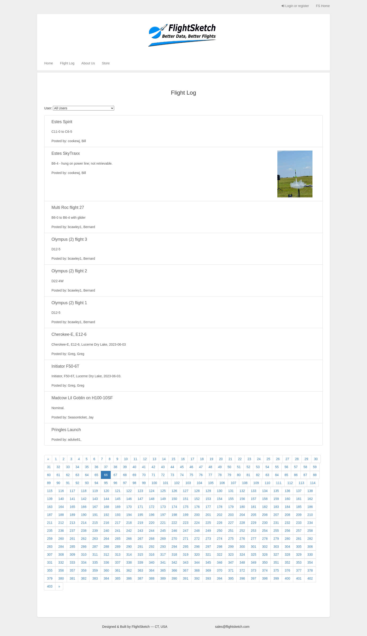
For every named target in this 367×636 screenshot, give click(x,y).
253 (253, 530)
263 (95, 538)
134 (265, 491)
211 (49, 523)
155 (231, 499)
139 (49, 499)
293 (163, 546)
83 (267, 475)
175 (185, 507)
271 (185, 538)
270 (174, 538)
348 (242, 562)
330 (310, 554)
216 (106, 523)
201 (208, 515)
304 (287, 546)
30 (316, 459)
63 (77, 475)
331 (49, 562)
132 (242, 491)
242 (129, 530)
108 (244, 483)
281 (298, 538)
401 (298, 578)
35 (87, 467)
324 (242, 554)
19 (211, 459)
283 (49, 546)
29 (306, 459)
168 (106, 507)
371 (231, 570)
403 (49, 586)
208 (287, 515)
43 (163, 467)
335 (95, 562)
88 (315, 475)
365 (163, 570)
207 (276, 515)
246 (174, 530)
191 (95, 515)
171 (140, 507)
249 (208, 530)
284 (61, 546)
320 (197, 554)
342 (174, 562)
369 (208, 570)
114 (312, 483)
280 (287, 538)
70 (144, 475)
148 (151, 499)
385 (117, 578)
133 (253, 491)
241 (117, 530)
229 (253, 523)
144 (106, 499)
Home (48, 63)
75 (191, 475)
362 (129, 570)
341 (163, 562)
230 (265, 523)
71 (153, 475)
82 (258, 475)
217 (117, 523)
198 (174, 515)
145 (117, 499)
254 (265, 530)
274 (219, 538)
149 (163, 499)
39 (125, 467)
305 (298, 546)
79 (229, 475)
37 (106, 467)
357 (72, 570)
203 (231, 515)
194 (129, 515)
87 (305, 475)
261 (72, 538)
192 (106, 515)
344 (197, 562)
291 (140, 546)
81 (248, 475)
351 (276, 562)
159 (276, 499)
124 (151, 491)
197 (163, 515)
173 (163, 507)
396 (242, 578)
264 (106, 538)
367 (185, 570)
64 (87, 475)
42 (153, 467)
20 (221, 459)
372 (242, 570)
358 (83, 570)
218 (129, 523)
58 (305, 467)
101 (165, 483)
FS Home (323, 6)
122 (129, 491)
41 (144, 467)
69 (134, 475)
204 (242, 515)
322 (219, 554)
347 (231, 562)
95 (106, 483)
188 (61, 515)
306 (310, 546)
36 (96, 467)
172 (151, 507)
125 (163, 491)
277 (253, 538)
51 (239, 467)
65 (96, 475)
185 (298, 507)
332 (61, 562)
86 (296, 475)
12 (145, 459)
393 (208, 578)
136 (287, 491)
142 (83, 499)
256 (287, 530)
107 (233, 483)
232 (287, 523)
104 (199, 483)
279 (276, 538)
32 (58, 467)
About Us (88, 63)
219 (140, 523)
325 (253, 554)
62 (68, 475)
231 (276, 523)
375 (276, 570)
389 (163, 578)
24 (259, 459)
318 (174, 554)
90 (58, 483)
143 (95, 499)
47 (201, 467)
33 (68, 467)
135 (276, 491)
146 (129, 499)
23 (249, 459)
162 (310, 499)
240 (106, 530)
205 (253, 515)
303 (276, 546)
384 (106, 578)
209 (298, 515)
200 (197, 515)
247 (185, 530)
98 (134, 483)
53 (258, 467)
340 (151, 562)
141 (72, 499)
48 (210, 467)
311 (95, 554)
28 (297, 459)
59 (315, 467)
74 (182, 475)
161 (298, 499)
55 (277, 467)
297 (208, 546)
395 (231, 578)
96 (115, 483)
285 (72, 546)
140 (61, 499)
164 (61, 507)
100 (154, 483)
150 (174, 499)
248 (197, 530)
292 (151, 546)
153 (208, 499)
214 (83, 523)
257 (298, 530)
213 (72, 523)
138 (310, 491)
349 (253, 562)
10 (126, 459)
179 (231, 507)
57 (296, 467)
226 (219, 523)
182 (265, 507)
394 (219, 578)
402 (310, 578)
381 (72, 578)
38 (115, 467)
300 (242, 546)
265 (117, 538)
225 (208, 523)
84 (277, 475)
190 (83, 515)
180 (242, 507)
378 (310, 570)
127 (185, 491)
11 (135, 459)
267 (140, 538)
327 (276, 554)
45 (182, 467)
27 (287, 459)
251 (231, 530)
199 (185, 515)
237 (72, 530)
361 (117, 570)
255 (276, 530)
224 (197, 523)
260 (61, 538)
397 (253, 578)
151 (185, 499)
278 (265, 538)
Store (106, 63)
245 (163, 530)
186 (310, 507)
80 (239, 475)
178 (219, 507)
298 (219, 546)
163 (49, 507)
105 (210, 483)
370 (219, 570)
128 (197, 491)
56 (286, 467)
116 (61, 491)
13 (154, 459)
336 (106, 562)
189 (72, 515)
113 (301, 483)
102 (177, 483)
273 (208, 538)
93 (87, 483)
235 (49, 530)
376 (287, 570)
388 (151, 578)
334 (83, 562)
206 (265, 515)
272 (197, 538)
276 (242, 538)
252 (242, 530)
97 (125, 483)
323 (231, 554)
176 (197, 507)
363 (140, 570)
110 (267, 483)
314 (129, 554)
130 (219, 491)
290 (129, 546)
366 (174, 570)
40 (134, 467)
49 (220, 467)
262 (83, 538)
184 (287, 507)
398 (265, 578)
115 (49, 491)
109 (256, 483)
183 (276, 507)
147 (140, 499)
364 (151, 570)
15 (173, 459)
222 (174, 523)
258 (310, 530)
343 (185, 562)
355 (49, 570)
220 (151, 523)
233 (298, 523)
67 (115, 475)
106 (222, 483)
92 (77, 483)
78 (220, 475)
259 (49, 538)
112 (290, 483)
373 (253, 570)
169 (117, 507)
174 (174, 507)
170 (129, 507)
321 (208, 554)
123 (140, 491)
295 (185, 546)
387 (140, 578)
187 (49, 515)
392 (197, 578)
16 (183, 459)
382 (83, 578)
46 (191, 467)
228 (242, 523)
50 (229, 467)
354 (310, 562)
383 (95, 578)
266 (129, 538)
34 (77, 467)
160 (287, 499)
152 (197, 499)
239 (95, 530)
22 (240, 459)
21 (230, 459)
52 (248, 467)
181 (253, 507)
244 (151, 530)
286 (83, 546)
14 (164, 459)
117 (72, 491)
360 (106, 570)
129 (208, 491)
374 (265, 570)
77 (210, 475)
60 (49, 475)
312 (106, 554)
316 (151, 554)
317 (163, 554)
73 (172, 475)
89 (49, 483)
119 (95, 491)
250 (219, 530)
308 (61, 554)
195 (140, 515)
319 (185, 554)
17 (192, 459)
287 (95, 546)
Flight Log (67, 63)
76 (201, 475)
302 (265, 546)
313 (117, 554)
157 (253, 499)
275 (231, 538)
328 (287, 554)
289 (117, 546)
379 (49, 578)
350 (265, 562)
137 (298, 491)
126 (174, 491)
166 (83, 507)
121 (117, 491)
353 (298, 562)
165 (72, 507)
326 (265, 554)
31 (49, 467)
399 (276, 578)
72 (163, 475)
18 (202, 459)
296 (197, 546)
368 (197, 570)
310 (83, 554)
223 (185, 523)
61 (58, 475)
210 (310, 515)
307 (49, 554)
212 (61, 523)
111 (278, 483)
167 (95, 507)
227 (231, 523)
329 (298, 554)
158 (265, 499)
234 (310, 523)
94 (96, 483)
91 (68, 483)
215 (95, 523)
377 (298, 570)
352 (287, 562)
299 (231, 546)
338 (129, 562)
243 (140, 530)
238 (83, 530)
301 (253, 546)
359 (95, 570)
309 (72, 554)
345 (208, 562)
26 (278, 459)
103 (188, 483)
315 (140, 554)
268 (151, 538)
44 (172, 467)
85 (286, 475)
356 (61, 570)
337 (117, 562)
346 (219, 562)
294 (174, 546)
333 (72, 562)
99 (144, 483)
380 (61, 578)
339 (140, 562)
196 (151, 515)
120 (106, 491)
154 (219, 499)
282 (310, 538)
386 (129, 578)
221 (163, 523)
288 (106, 546)
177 (208, 507)
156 (242, 499)
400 (287, 578)
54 (267, 467)
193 (117, 515)
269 (163, 538)
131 (231, 491)
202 (219, 515)
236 (61, 530)
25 (268, 459)
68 (125, 475)
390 (174, 578)
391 (185, 578)
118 (83, 491)
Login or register (295, 6)
